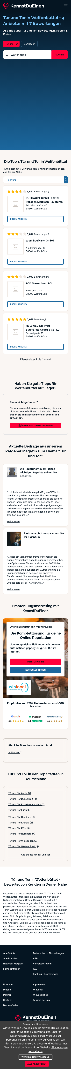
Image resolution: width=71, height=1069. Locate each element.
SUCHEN (60, 54)
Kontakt (7, 1000)
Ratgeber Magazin (13, 963)
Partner (7, 994)
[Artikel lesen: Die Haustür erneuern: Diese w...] (12, 477)
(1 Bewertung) (38, 319)
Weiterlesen (13, 521)
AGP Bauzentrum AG (39, 283)
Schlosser (15, 752)
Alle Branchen (10, 958)
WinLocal (38, 989)
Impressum (39, 984)
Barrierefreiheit (11, 1005)
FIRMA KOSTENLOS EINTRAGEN (35, 425)
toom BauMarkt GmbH (40, 240)
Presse (7, 989)
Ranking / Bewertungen (45, 974)
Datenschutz (40, 953)
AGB (35, 958)
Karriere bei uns (41, 1000)
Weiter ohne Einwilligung (35, 1057)
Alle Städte (9, 953)
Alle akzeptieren (36, 1064)
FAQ (35, 968)
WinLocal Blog (40, 994)
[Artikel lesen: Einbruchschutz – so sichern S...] (14, 542)
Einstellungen (56, 953)
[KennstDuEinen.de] (23, 6)
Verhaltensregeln (42, 963)
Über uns (8, 984)
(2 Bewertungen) (40, 191)
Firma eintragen (11, 968)
